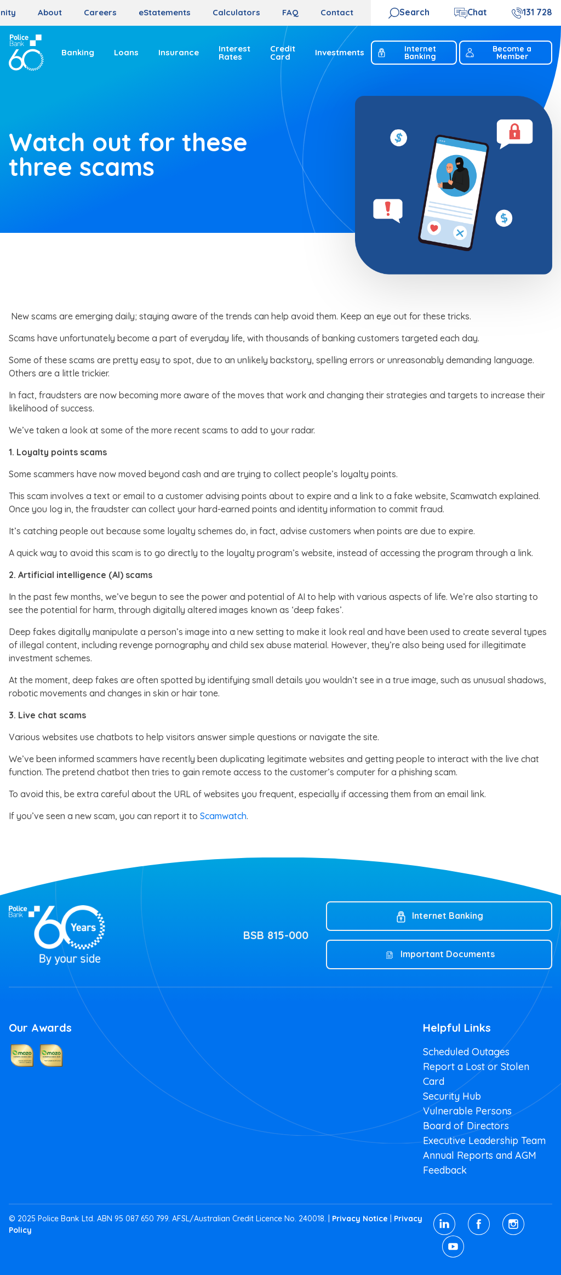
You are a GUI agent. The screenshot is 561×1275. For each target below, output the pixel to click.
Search (414, 12)
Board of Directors (466, 1125)
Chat (477, 12)
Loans (126, 52)
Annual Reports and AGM (479, 1155)
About (50, 12)
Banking (77, 52)
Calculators (236, 12)
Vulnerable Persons (467, 1111)
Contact (336, 12)
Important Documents (447, 953)
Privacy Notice (360, 1218)
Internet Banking (406, 52)
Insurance (178, 52)
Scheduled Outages (466, 1051)
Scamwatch (223, 815)
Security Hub (452, 1096)
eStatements (165, 12)
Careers (100, 12)
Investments (339, 52)
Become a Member (498, 52)
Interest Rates (234, 52)
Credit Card (282, 52)
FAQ (290, 12)
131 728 (537, 12)
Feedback (445, 1170)
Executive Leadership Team (484, 1140)
